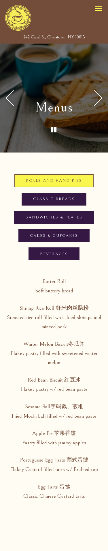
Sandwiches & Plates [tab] (54, 217)
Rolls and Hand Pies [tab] (54, 180)
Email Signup (54, 544)
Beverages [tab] (54, 254)
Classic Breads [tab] (54, 199)
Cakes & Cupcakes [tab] (54, 235)
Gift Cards (73, 531)
